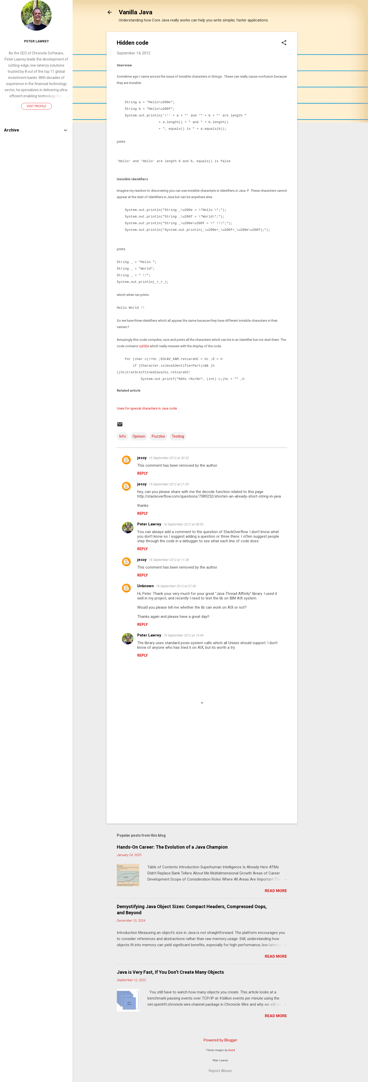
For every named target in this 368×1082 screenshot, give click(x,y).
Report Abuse (220, 1070)
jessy (142, 457)
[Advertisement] (317, 108)
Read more (276, 890)
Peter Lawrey (149, 524)
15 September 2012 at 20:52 (169, 458)
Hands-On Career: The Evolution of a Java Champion (172, 847)
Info (122, 436)
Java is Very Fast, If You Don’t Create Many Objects (170, 972)
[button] (284, 43)
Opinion (139, 436)
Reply (142, 473)
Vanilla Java (135, 12)
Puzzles (158, 436)
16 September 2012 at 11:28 (169, 560)
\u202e (143, 346)
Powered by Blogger (220, 1040)
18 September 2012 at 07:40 (176, 586)
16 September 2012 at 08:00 (183, 524)
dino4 (231, 1050)
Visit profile (36, 106)
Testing (178, 436)
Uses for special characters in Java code (147, 408)
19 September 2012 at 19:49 (183, 635)
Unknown (145, 586)
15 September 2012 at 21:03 (169, 484)
